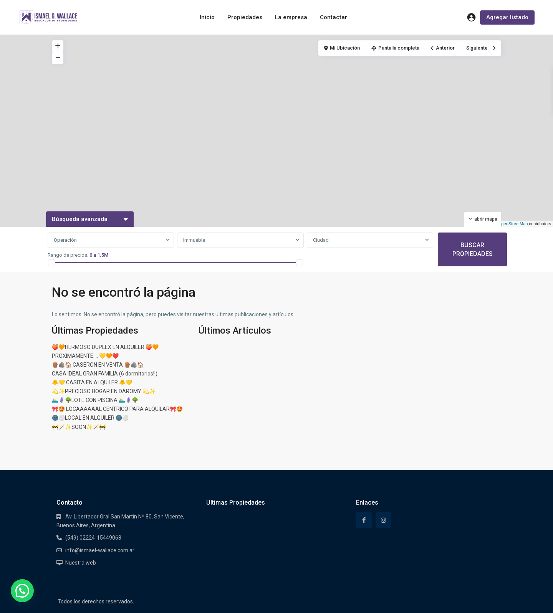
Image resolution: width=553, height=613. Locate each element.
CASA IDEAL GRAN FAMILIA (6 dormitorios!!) (104, 373)
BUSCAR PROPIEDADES (472, 249)
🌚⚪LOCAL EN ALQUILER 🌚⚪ (90, 418)
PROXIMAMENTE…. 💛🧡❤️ (85, 356)
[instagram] (383, 520)
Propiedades (244, 17)
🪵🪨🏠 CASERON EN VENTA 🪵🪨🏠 (98, 365)
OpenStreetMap (513, 223)
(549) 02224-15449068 (93, 538)
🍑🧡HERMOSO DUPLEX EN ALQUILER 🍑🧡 (105, 347)
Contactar (333, 17)
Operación (65, 240)
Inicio (207, 17)
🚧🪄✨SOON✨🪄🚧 (79, 427)
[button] (22, 590)
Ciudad (321, 240)
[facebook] (364, 520)
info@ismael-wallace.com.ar (99, 550)
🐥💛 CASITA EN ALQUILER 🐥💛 (92, 382)
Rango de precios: (68, 255)
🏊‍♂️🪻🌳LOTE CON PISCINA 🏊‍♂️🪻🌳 (95, 400)
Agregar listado (507, 17)
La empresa (291, 17)
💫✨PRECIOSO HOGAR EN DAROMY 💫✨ (104, 391)
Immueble (194, 240)
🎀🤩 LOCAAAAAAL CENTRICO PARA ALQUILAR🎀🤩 (117, 409)
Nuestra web (80, 563)
